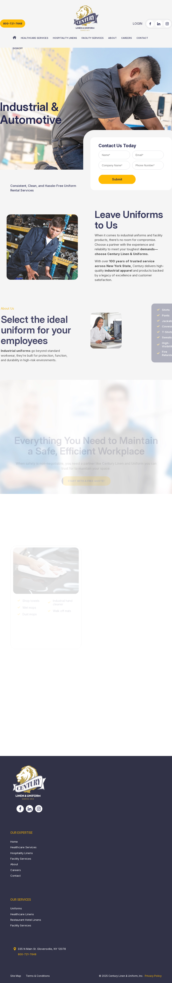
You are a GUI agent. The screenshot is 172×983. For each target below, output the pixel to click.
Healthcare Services (23, 847)
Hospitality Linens (21, 853)
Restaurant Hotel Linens (25, 919)
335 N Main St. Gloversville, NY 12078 (42, 948)
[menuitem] (14, 38)
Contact (15, 875)
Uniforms (16, 908)
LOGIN (137, 24)
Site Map (15, 975)
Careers (15, 870)
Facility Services (20, 858)
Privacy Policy (153, 975)
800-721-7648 (12, 23)
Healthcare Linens (22, 914)
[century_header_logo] (85, 18)
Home (14, 841)
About (14, 864)
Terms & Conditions (38, 975)
